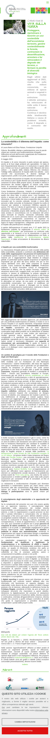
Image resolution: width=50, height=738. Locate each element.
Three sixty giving (22, 475)
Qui (3, 707)
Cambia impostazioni (25, 722)
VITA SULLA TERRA (36, 25)
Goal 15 (39, 21)
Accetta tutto (25, 731)
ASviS (32, 21)
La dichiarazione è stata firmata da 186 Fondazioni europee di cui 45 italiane (25, 453)
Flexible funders (16, 457)
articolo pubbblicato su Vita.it (37, 375)
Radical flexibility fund (23, 469)
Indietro (25, 664)
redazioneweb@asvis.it (24, 658)
